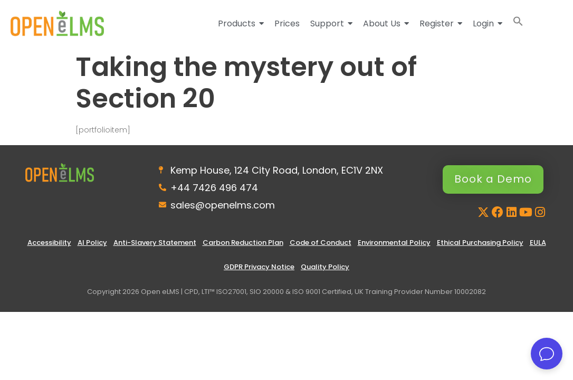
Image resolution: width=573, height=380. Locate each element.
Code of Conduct (320, 243)
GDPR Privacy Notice (259, 267)
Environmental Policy (394, 243)
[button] (518, 23)
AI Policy (92, 243)
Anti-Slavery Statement (154, 243)
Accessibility (49, 243)
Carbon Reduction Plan (243, 243)
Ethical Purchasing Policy (480, 243)
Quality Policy (325, 267)
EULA (538, 243)
